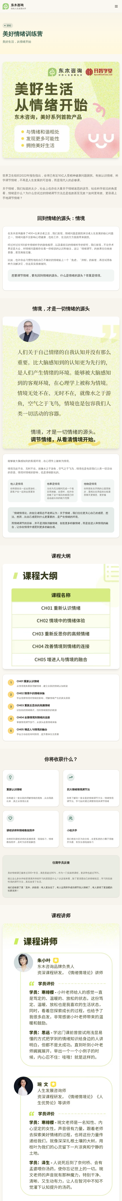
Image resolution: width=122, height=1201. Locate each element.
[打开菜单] (116, 6)
